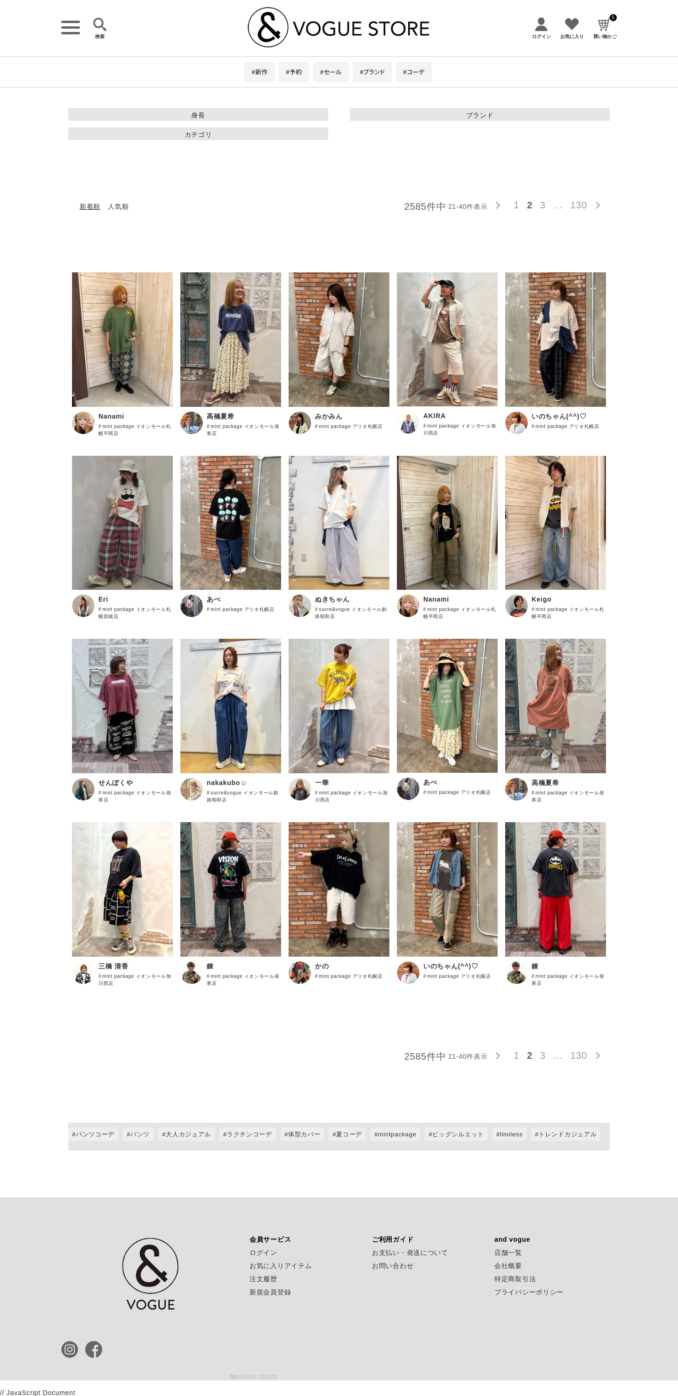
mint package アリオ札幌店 (351, 426)
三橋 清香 (113, 966)
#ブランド (372, 71)
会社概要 (508, 1265)
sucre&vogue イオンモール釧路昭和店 (351, 613)
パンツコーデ (95, 1134)
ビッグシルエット (458, 1134)
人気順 (118, 206)
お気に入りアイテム (281, 1265)
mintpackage (397, 1134)
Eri (103, 599)
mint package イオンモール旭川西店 (459, 429)
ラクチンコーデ (249, 1134)
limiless (511, 1134)
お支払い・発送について (410, 1252)
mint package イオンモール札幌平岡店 (134, 430)
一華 (322, 782)
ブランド (480, 115)
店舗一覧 (508, 1252)
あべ (213, 599)
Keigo (541, 599)
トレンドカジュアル (568, 1134)
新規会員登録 (270, 1292)
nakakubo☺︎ (227, 782)
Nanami (111, 416)
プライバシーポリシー (529, 1292)
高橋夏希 (220, 416)
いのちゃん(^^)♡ (559, 416)
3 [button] (543, 205)
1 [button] (516, 205)
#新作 (259, 71)
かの (322, 966)
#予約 (294, 71)
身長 (198, 115)
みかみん (329, 416)
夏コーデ (349, 1134)
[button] (500, 203)
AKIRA (434, 416)
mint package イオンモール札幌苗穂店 (134, 613)
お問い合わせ (392, 1265)
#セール (331, 71)
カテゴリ (198, 134)
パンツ (140, 1134)
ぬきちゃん (332, 599)
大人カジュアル (188, 1134)
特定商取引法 (515, 1279)
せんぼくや (115, 782)
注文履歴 (263, 1279)
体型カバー (304, 1134)
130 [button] (579, 205)
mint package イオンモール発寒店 (243, 430)
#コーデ (414, 71)
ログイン (263, 1252)
